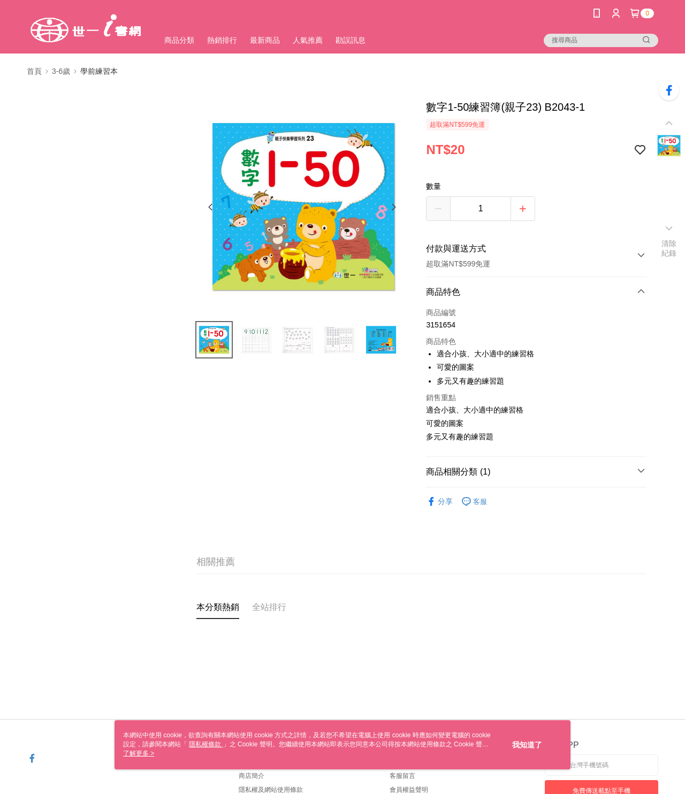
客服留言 (402, 776)
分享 (439, 501)
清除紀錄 (669, 248)
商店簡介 (251, 776)
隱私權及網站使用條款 (271, 789)
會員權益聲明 (409, 789)
